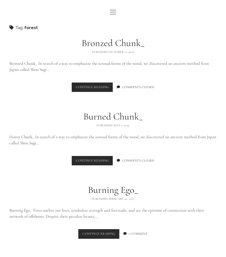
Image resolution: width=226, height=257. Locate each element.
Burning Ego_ (113, 190)
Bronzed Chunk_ (113, 43)
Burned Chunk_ (113, 116)
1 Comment (137, 234)
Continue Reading (94, 88)
